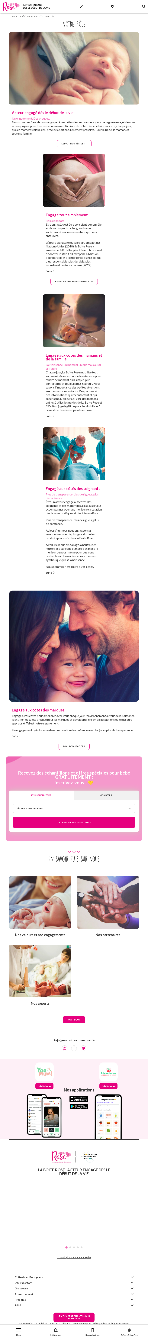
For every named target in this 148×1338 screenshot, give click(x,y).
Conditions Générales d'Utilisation (53, 1323)
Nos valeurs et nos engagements (40, 935)
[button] (18, 1331)
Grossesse (21, 1288)
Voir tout (74, 1019)
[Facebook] (74, 1048)
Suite (49, 271)
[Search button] (143, 6)
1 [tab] (66, 1247)
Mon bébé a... (106, 795)
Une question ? (26, 1323)
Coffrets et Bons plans (29, 1277)
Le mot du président (74, 143)
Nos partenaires (108, 935)
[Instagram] (64, 1048)
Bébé (18, 1305)
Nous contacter (74, 746)
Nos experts (40, 1003)
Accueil (15, 16)
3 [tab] (74, 1247)
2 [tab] (70, 1247)
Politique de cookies (118, 1323)
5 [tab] (81, 1247)
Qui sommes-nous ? (31, 16)
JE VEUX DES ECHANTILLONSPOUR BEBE (74, 1317)
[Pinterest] (83, 1048)
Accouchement (24, 1294)
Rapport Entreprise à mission (74, 281)
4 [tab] (78, 1247)
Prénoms (20, 1299)
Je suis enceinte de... (41, 795)
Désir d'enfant (24, 1282)
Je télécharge (44, 1086)
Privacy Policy (100, 1323)
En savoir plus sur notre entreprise (74, 1257)
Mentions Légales (82, 1323)
